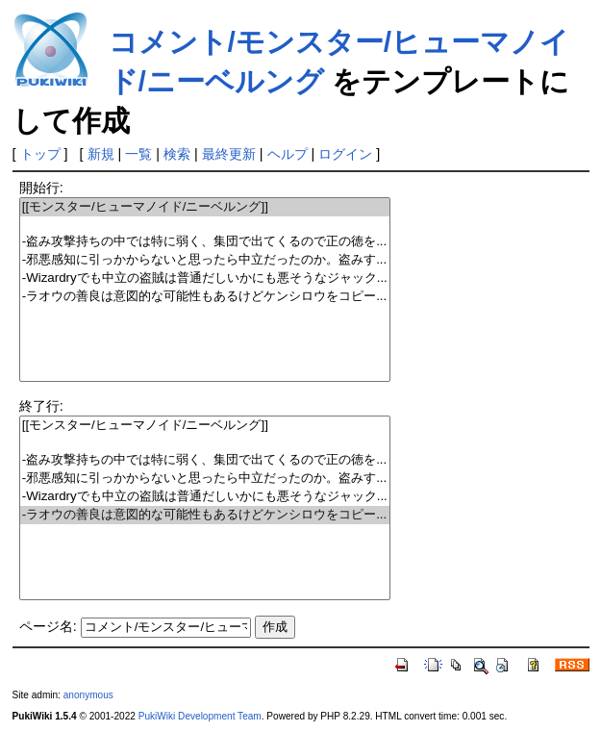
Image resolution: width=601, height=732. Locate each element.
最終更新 (229, 154)
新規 (101, 154)
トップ (40, 154)
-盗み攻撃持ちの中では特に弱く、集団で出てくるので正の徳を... (204, 242)
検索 (176, 154)
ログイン (345, 154)
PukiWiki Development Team (200, 716)
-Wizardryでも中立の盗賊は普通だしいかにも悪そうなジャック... (204, 278)
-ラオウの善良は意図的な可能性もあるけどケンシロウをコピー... (204, 297)
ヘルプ (287, 154)
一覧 (138, 154)
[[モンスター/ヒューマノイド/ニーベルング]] (204, 207)
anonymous (88, 695)
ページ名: (48, 626)
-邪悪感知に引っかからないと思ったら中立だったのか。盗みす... (204, 260)
